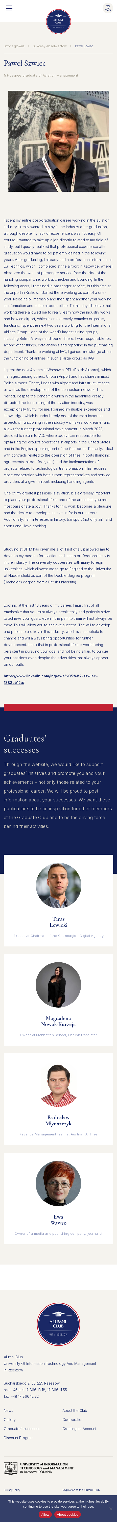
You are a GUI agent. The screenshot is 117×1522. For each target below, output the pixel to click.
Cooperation (72, 1419)
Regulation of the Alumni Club (81, 1489)
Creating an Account (79, 1428)
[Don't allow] (110, 1508)
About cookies (67, 1514)
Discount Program (18, 1438)
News (8, 1410)
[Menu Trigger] (9, 8)
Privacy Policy (12, 1489)
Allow (45, 1514)
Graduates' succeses (21, 1428)
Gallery (10, 1419)
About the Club (74, 1410)
